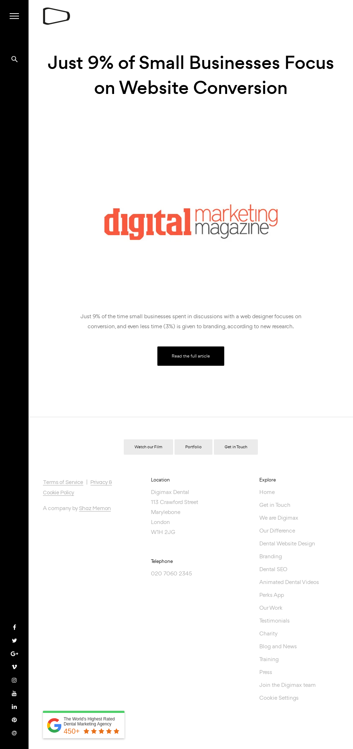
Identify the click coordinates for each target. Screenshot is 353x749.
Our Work (271, 607)
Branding (270, 556)
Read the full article (191, 356)
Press (265, 672)
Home (267, 492)
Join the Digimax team (287, 685)
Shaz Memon (95, 508)
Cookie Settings (279, 697)
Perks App (271, 595)
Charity (268, 633)
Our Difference (277, 530)
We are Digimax (278, 517)
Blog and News (278, 646)
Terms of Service (63, 482)
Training (269, 659)
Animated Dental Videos (289, 582)
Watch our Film (148, 447)
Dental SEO (273, 569)
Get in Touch (236, 447)
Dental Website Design (287, 543)
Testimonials (274, 620)
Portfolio (193, 447)
